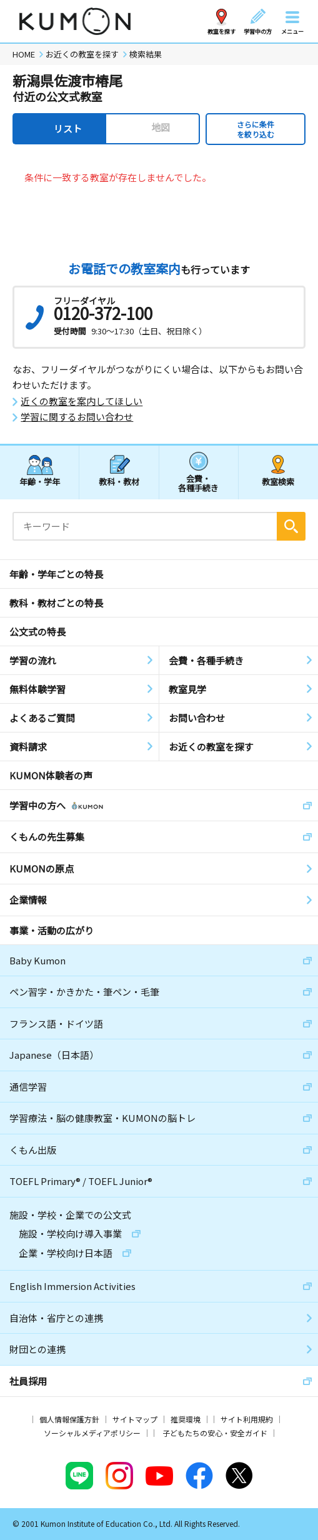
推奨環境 (186, 1419)
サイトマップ (134, 1419)
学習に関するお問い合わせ (77, 417)
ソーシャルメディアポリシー (92, 1433)
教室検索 (278, 482)
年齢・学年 (39, 482)
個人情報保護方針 (69, 1419)
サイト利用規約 (247, 1419)
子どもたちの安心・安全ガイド (214, 1433)
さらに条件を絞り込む (255, 129)
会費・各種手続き (198, 482)
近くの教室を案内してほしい (81, 401)
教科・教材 (119, 482)
